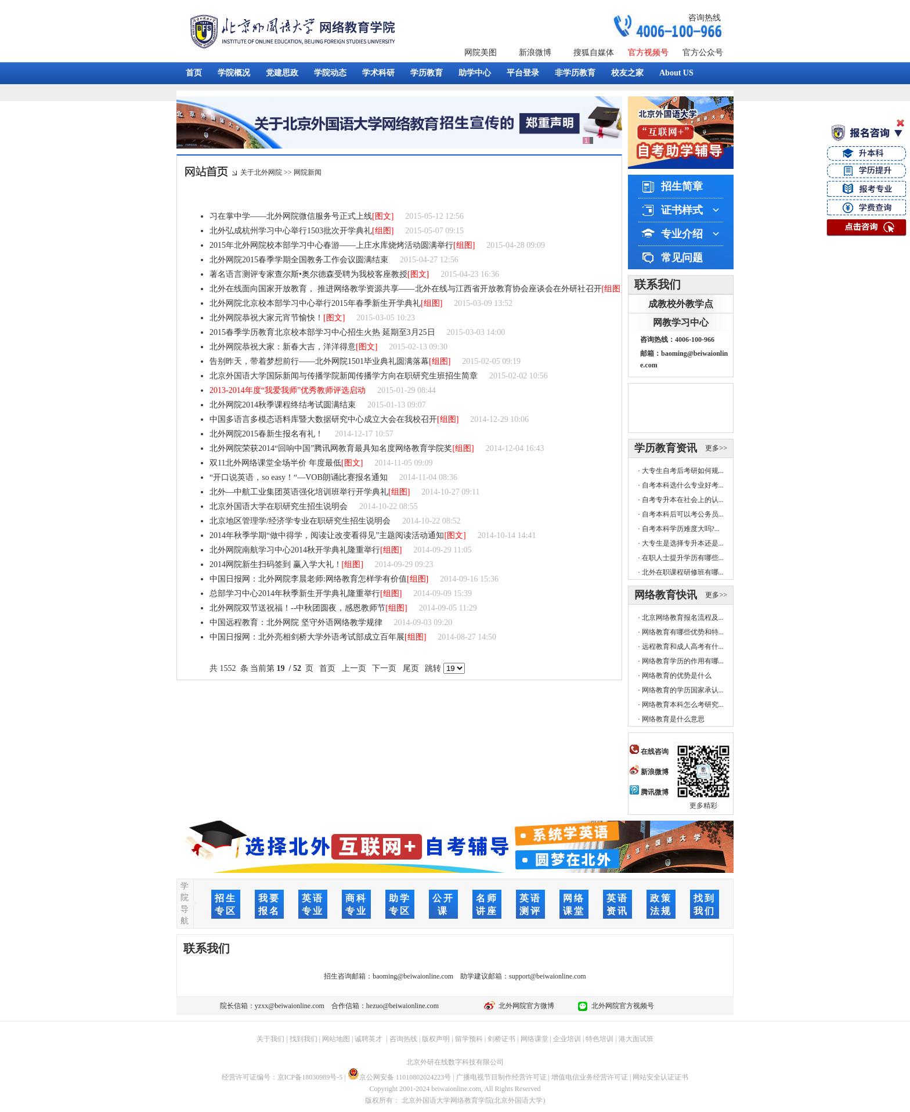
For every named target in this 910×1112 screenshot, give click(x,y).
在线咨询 (649, 752)
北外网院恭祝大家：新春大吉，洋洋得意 (283, 346)
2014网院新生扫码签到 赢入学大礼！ (276, 564)
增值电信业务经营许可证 (589, 1077)
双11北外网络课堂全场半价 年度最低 (275, 462)
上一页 (354, 668)
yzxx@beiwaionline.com (289, 1006)
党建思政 (282, 72)
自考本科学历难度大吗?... (681, 529)
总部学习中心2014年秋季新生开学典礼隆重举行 (295, 593)
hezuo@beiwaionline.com (402, 1006)
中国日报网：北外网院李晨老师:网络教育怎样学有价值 (308, 579)
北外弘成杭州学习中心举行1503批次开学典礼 (291, 230)
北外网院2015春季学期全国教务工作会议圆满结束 (299, 259)
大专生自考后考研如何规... (683, 471)
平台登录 (523, 72)
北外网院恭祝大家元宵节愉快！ (266, 317)
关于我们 (270, 1039)
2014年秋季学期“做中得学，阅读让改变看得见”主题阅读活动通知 (327, 535)
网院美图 (480, 52)
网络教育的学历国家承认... (683, 690)
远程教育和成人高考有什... (683, 646)
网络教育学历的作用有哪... (683, 661)
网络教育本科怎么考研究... (683, 705)
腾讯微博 (649, 792)
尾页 (410, 668)
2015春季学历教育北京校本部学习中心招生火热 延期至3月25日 (322, 332)
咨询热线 (704, 17)
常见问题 (682, 257)
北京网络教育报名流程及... (683, 617)
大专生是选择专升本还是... (683, 543)
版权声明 (436, 1039)
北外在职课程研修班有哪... (683, 572)
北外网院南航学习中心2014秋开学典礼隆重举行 (295, 550)
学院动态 (330, 72)
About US (676, 72)
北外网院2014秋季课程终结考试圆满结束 (283, 404)
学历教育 (426, 72)
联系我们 (657, 284)
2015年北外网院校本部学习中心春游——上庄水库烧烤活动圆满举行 (331, 245)
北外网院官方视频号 (621, 1006)
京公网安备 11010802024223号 (400, 1077)
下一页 (384, 668)
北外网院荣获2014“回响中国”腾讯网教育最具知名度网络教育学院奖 (331, 448)
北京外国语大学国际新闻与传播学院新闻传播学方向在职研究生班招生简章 (344, 375)
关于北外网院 (261, 172)
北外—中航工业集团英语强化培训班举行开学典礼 (299, 492)
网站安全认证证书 (660, 1077)
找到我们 (303, 1039)
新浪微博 (535, 52)
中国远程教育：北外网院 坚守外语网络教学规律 (296, 622)
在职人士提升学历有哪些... (683, 558)
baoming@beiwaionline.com (413, 976)
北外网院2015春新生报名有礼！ (266, 433)
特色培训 (599, 1039)
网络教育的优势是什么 (677, 675)
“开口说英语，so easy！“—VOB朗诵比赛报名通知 (299, 477)
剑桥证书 (501, 1039)
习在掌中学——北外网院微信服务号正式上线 (291, 216)
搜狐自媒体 (593, 52)
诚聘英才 (368, 1039)
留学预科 (469, 1039)
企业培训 (567, 1039)
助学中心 (474, 72)
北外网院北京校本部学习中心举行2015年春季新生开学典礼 (315, 303)
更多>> (716, 448)
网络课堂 (534, 1039)
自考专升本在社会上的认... (683, 500)
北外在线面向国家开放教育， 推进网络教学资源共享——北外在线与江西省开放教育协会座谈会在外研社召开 (406, 288)
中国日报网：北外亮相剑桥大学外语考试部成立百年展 (307, 637)
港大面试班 (636, 1039)
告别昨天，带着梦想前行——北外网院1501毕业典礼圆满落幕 (319, 361)
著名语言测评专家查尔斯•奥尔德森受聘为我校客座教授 (308, 274)
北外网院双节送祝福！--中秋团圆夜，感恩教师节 (297, 608)
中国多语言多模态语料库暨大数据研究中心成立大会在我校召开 (323, 419)
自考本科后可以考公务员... (683, 514)
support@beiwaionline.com (547, 976)
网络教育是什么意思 (673, 719)
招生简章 (682, 186)
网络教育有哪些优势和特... (683, 632)
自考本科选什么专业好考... (683, 485)
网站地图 (336, 1039)
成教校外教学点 (680, 304)
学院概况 (234, 72)
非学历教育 (575, 72)
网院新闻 (308, 172)
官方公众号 (702, 52)
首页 (194, 72)
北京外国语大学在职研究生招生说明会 (279, 506)
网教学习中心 (681, 322)
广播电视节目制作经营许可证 (501, 1077)
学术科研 (378, 72)
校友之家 (627, 72)
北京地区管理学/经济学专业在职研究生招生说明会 (300, 521)
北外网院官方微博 (524, 1006)
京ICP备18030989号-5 (310, 1077)
